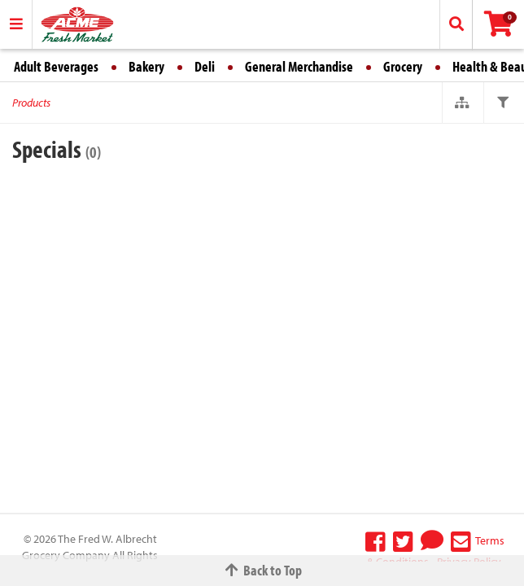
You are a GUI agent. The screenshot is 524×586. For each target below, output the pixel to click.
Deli (204, 66)
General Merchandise (299, 66)
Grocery (402, 66)
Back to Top (262, 570)
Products (31, 102)
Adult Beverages (56, 66)
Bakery (146, 66)
